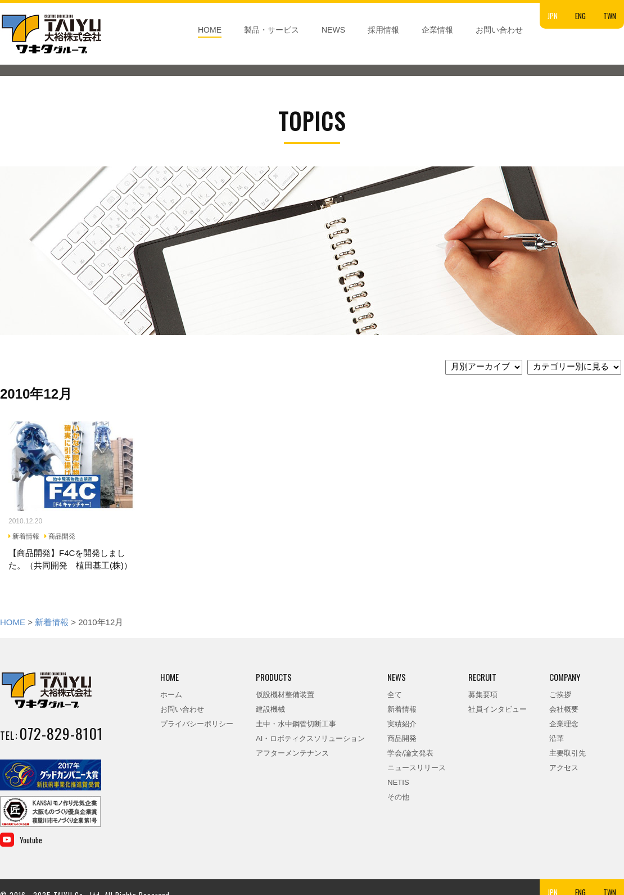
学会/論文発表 (410, 753)
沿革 (556, 738)
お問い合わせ (499, 29)
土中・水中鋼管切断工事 (296, 724)
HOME (209, 29)
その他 (398, 797)
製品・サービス (271, 29)
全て (394, 694)
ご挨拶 (560, 694)
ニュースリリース (416, 767)
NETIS (398, 782)
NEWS (333, 29)
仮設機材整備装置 (285, 694)
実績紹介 (402, 724)
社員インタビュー (497, 709)
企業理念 (563, 724)
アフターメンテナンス (292, 753)
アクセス (563, 767)
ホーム (171, 694)
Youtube (31, 840)
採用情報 (383, 29)
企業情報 (437, 29)
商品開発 (402, 738)
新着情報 (52, 622)
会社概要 (563, 709)
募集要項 (483, 694)
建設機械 (270, 709)
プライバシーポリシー (196, 724)
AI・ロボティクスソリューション (310, 738)
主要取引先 (567, 753)
